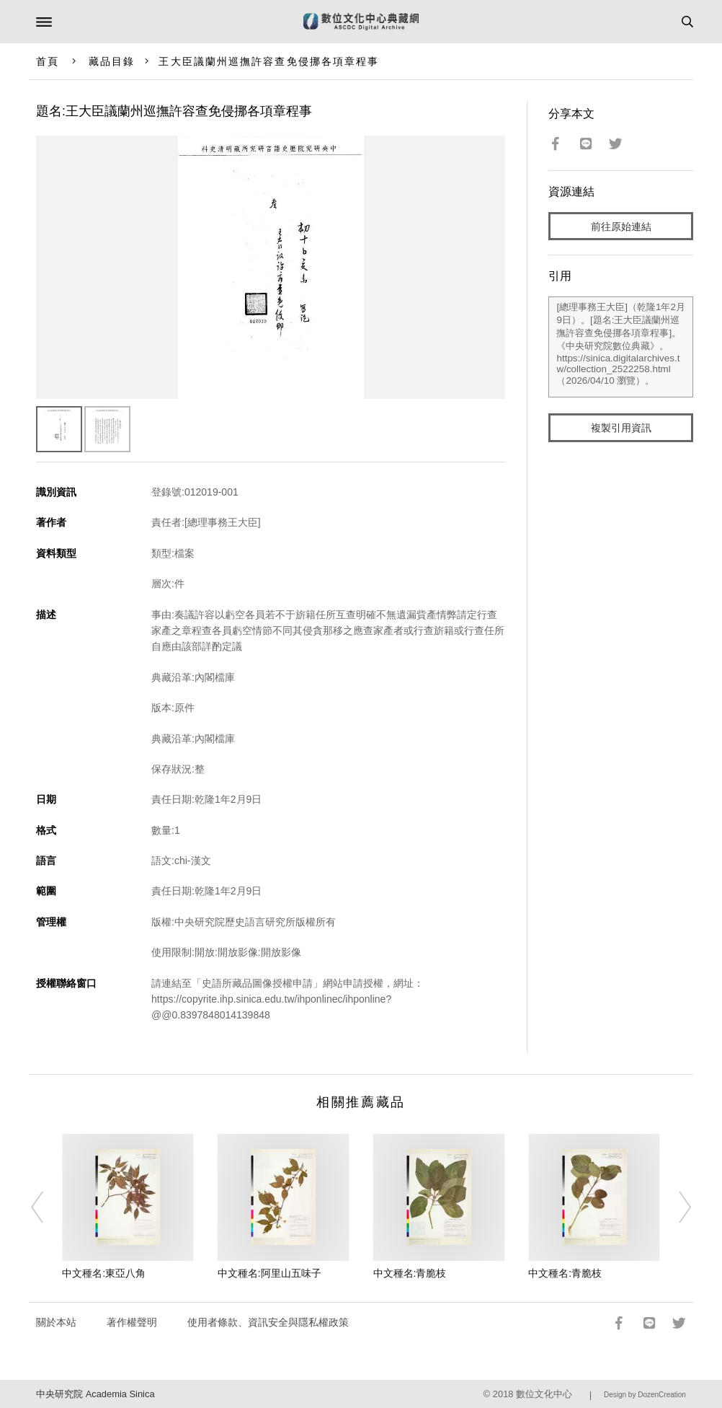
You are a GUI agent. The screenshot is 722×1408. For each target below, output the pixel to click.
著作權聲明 (132, 1322)
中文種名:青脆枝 (410, 1273)
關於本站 (56, 1322)
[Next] (676, 1207)
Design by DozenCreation (645, 1395)
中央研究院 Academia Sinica (95, 1394)
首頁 (47, 61)
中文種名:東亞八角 (104, 1273)
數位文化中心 (544, 1394)
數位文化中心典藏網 (361, 21)
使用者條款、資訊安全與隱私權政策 (268, 1322)
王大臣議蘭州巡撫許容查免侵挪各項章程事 (269, 61)
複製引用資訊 (621, 428)
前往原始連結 (621, 226)
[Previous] (46, 1207)
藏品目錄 (112, 61)
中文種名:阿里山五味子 (269, 1273)
